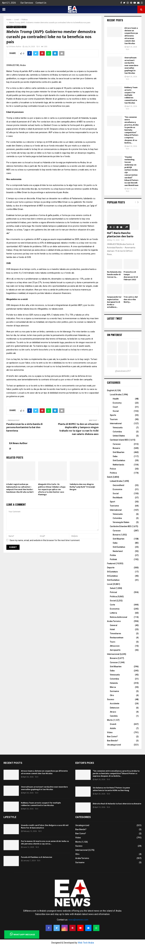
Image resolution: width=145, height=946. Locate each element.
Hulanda (114, 683)
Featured (17, 27)
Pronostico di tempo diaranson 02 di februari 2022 (131, 275)
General (113, 625)
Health (116, 399)
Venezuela (117, 427)
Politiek (113, 559)
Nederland (118, 551)
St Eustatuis (112, 572)
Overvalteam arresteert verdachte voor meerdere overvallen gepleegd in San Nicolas (131, 65)
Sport (112, 502)
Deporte (110, 567)
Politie (113, 555)
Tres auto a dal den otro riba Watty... (131, 299)
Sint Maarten (118, 452)
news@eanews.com (78, 919)
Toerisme (114, 506)
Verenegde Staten (121, 522)
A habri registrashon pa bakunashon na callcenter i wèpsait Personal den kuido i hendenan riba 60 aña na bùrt (20, 488)
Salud (112, 588)
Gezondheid (118, 485)
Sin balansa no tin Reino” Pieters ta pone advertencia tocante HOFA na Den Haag (111, 789)
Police (113, 469)
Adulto (113, 728)
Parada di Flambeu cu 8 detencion (36, 857)
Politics (113, 473)
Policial (113, 592)
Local (24, 27)
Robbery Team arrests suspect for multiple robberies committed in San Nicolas (130, 95)
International (116, 423)
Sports (113, 415)
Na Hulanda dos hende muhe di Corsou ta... (114, 274)
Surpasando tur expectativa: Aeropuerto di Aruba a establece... (114, 302)
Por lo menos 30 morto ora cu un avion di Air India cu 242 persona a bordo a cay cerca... (45, 842)
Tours (112, 642)
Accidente (114, 703)
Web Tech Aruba (86, 942)
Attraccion (115, 646)
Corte (112, 605)
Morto (110, 720)
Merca (113, 687)
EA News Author (15, 47)
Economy (117, 403)
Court (115, 407)
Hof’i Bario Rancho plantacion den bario (120, 235)
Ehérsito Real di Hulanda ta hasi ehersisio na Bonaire (117, 803)
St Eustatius (112, 576)
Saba (115, 456)
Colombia (117, 432)
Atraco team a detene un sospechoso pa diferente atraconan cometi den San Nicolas (131, 35)
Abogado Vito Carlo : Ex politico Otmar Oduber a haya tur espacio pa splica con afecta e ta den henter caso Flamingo (51, 489)
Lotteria (113, 613)
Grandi (113, 724)
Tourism (114, 419)
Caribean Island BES (119, 440)
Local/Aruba (115, 394)
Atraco (113, 712)
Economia (114, 609)
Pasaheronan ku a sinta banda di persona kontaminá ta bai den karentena (24, 427)
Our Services (26, 2)
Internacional (113, 654)
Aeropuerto (115, 650)
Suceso (110, 699)
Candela (114, 716)
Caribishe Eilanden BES (120, 526)
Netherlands (118, 465)
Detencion (114, 708)
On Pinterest (114, 335)
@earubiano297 (123, 371)
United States (119, 436)
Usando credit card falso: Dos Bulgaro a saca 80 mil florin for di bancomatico (44, 826)
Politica (9, 27)
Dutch (109, 477)
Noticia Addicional (118, 617)
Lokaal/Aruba (116, 481)
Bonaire (116, 448)
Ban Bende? (112, 740)
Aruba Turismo (114, 621)
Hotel (112, 629)
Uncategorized (114, 745)
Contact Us (41, 2)
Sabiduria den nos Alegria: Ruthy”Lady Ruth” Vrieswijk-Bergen (83, 487)
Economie (117, 489)
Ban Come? (112, 736)
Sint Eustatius (119, 460)
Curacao (117, 444)
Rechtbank (117, 497)
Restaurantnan (116, 637)
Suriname (114, 691)
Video (110, 732)
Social (116, 411)
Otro (112, 695)
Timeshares (115, 633)
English (110, 390)
